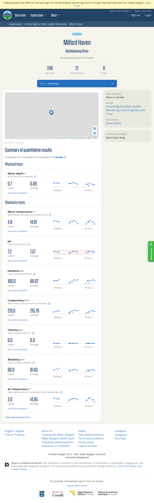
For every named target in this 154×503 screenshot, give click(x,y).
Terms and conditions (91, 438)
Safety (82, 431)
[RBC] (41, 494)
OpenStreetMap (72, 138)
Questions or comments (56, 446)
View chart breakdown (17, 193)
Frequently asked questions (58, 442)
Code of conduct (87, 446)
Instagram (121, 434)
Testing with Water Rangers (58, 434)
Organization (15, 24)
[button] (52, 113)
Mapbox (95, 138)
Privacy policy (86, 442)
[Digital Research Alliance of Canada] (93, 494)
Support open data (143, 11)
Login (148, 15)
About (55, 15)
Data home (20, 15)
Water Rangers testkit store (58, 438)
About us (47, 431)
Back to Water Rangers (120, 11)
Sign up (135, 15)
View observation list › (18, 417)
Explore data (38, 15)
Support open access (77, 485)
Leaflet (56, 138)
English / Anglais (14, 431)
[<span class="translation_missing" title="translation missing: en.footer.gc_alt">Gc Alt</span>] (58, 494)
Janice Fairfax (113, 123)
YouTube (120, 438)
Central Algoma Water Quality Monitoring (45, 24)
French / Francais (15, 434)
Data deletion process (91, 434)
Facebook (120, 431)
